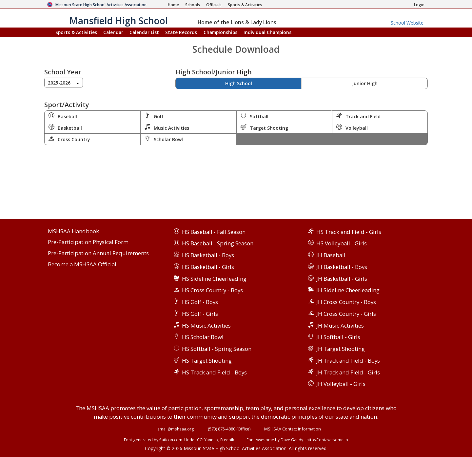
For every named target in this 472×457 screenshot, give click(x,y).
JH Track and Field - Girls (348, 372)
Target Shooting (264, 127)
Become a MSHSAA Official (82, 264)
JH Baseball (330, 255)
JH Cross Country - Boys (346, 302)
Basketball (65, 127)
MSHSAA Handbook (73, 231)
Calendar (113, 32)
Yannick (211, 439)
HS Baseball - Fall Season (214, 232)
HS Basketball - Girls (208, 267)
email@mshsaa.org (175, 428)
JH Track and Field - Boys (348, 360)
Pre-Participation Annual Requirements (98, 253)
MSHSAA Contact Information (292, 429)
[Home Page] (173, 4)
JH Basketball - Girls (341, 278)
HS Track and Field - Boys (214, 372)
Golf (154, 116)
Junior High (365, 83)
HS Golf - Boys (200, 302)
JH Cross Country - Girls (346, 313)
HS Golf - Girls (200, 313)
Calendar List (144, 32)
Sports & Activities (76, 32)
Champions (267, 32)
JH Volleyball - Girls (340, 384)
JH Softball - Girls (338, 337)
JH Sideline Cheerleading (348, 290)
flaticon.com (170, 439)
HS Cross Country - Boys (212, 290)
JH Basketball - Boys (341, 267)
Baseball (63, 116)
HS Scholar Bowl (203, 337)
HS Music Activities (206, 325)
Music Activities (167, 127)
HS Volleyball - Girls (341, 243)
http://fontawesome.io (327, 439)
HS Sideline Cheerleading (214, 278)
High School (238, 83)
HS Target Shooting (207, 360)
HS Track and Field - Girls (348, 232)
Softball (254, 116)
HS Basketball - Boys (208, 255)
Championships (220, 32)
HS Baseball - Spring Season (217, 243)
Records (181, 32)
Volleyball (352, 127)
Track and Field (358, 116)
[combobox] (63, 82)
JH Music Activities (340, 325)
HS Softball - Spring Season (216, 348)
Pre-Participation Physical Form (88, 242)
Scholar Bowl (164, 139)
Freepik (227, 439)
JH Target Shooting (340, 348)
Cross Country (69, 139)
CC (199, 439)
